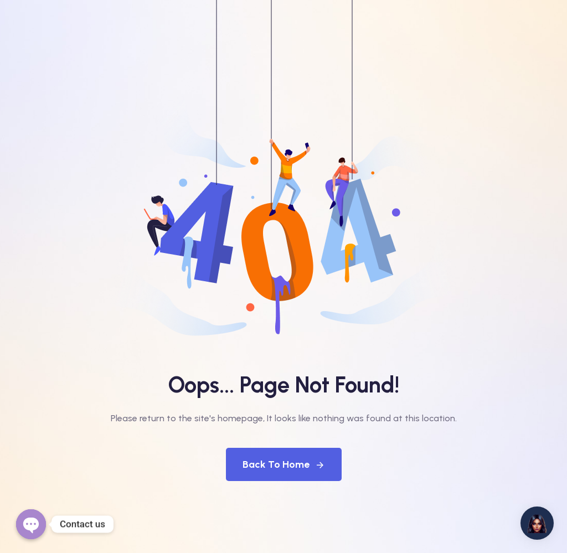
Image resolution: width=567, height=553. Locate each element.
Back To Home (284, 464)
